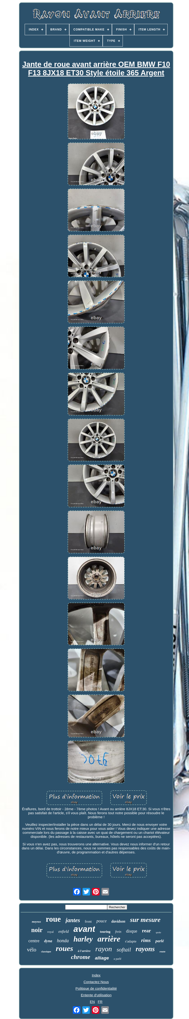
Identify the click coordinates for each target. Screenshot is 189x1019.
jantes (72, 920)
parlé (159, 941)
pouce (102, 921)
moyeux (36, 921)
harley (83, 939)
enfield (63, 931)
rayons (145, 949)
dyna (48, 941)
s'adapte (130, 941)
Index (96, 975)
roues (64, 948)
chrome (80, 957)
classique (46, 951)
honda (63, 940)
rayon (103, 949)
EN (92, 1002)
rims (146, 940)
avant (84, 928)
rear (146, 930)
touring (105, 931)
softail (124, 949)
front (88, 921)
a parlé (117, 958)
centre (33, 940)
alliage (102, 957)
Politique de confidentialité (96, 988)
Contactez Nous (96, 982)
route (163, 951)
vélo (32, 950)
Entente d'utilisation (96, 995)
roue (53, 919)
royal (50, 931)
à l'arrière (84, 951)
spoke (158, 932)
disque (131, 931)
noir (37, 929)
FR (100, 1002)
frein (118, 931)
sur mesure (145, 919)
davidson (118, 921)
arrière (108, 938)
